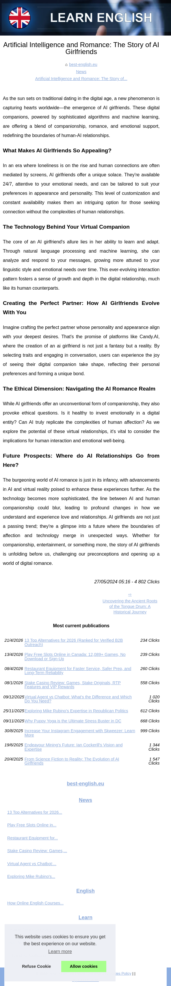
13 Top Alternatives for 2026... (34, 812)
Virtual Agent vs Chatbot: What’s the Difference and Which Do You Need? (78, 699)
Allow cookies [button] (84, 966)
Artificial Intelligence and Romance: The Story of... (81, 78)
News (81, 71)
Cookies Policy (119, 973)
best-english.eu (83, 64)
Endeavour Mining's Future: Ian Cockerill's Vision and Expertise (74, 747)
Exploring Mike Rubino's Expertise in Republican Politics (76, 711)
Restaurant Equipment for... (32, 838)
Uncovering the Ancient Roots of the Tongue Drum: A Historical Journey (130, 606)
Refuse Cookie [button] (36, 966)
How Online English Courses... (35, 903)
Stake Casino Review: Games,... (37, 850)
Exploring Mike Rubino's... (31, 876)
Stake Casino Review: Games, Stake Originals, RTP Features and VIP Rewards (73, 685)
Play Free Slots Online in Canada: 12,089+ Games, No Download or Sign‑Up (75, 656)
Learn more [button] (60, 951)
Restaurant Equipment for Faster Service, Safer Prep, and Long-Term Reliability (78, 671)
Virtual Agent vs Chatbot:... (31, 863)
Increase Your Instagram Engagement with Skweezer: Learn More (80, 733)
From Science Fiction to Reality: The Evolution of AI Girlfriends (72, 761)
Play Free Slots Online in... (31, 825)
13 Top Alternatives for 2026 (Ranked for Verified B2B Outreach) (74, 642)
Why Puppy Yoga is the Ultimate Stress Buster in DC (73, 721)
